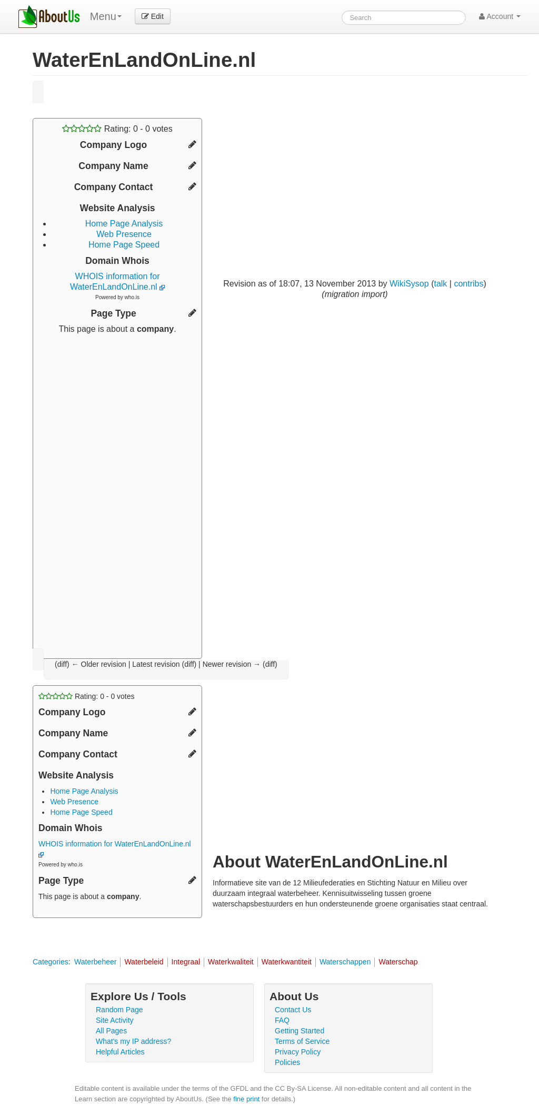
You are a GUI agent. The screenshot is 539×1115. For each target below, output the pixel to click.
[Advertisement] (117, 492)
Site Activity (115, 1020)
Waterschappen (345, 962)
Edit (153, 16)
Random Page (119, 1009)
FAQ (282, 1020)
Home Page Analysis (124, 223)
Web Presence (124, 234)
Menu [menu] (106, 16)
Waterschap (397, 962)
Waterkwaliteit (231, 962)
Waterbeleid (143, 962)
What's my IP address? (133, 1041)
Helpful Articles (120, 1052)
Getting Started (299, 1031)
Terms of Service (302, 1041)
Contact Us (293, 1009)
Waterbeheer (95, 962)
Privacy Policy (298, 1052)
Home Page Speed (123, 244)
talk (440, 283)
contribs (468, 283)
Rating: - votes (117, 128)
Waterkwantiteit (287, 962)
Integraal (186, 962)
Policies (287, 1062)
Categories (50, 962)
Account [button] (500, 16)
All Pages (111, 1031)
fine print (246, 1099)
